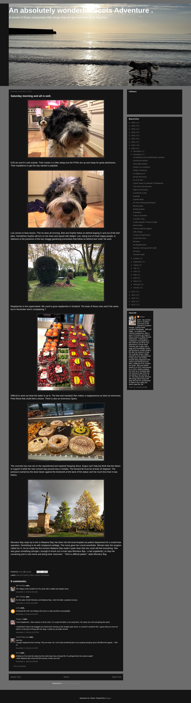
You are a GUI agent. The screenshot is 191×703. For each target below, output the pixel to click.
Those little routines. (140, 164)
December (137, 151)
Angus (142, 317)
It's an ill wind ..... (139, 180)
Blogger (108, 698)
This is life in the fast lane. (142, 186)
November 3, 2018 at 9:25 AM (27, 603)
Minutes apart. (138, 206)
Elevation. (136, 241)
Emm (18, 653)
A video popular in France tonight (145, 222)
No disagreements (139, 245)
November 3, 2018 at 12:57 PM (27, 632)
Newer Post (16, 677)
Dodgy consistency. (140, 170)
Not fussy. (136, 251)
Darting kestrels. (139, 209)
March (135, 281)
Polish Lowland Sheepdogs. (39, 575)
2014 (133, 301)
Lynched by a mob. (140, 193)
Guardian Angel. (139, 254)
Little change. (138, 232)
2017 (133, 292)
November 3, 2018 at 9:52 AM (27, 614)
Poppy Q (19, 619)
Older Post (116, 677)
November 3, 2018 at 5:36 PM (27, 661)
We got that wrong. (140, 177)
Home (66, 677)
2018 (133, 148)
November (137, 154)
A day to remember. (140, 216)
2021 (133, 139)
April (135, 278)
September (137, 262)
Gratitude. (136, 196)
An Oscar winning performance (144, 203)
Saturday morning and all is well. (145, 248)
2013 (133, 305)
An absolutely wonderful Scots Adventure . (81, 10)
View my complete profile (138, 387)
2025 (133, 126)
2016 (133, 295)
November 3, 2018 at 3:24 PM (27, 648)
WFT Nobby (20, 586)
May (135, 275)
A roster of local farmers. (142, 235)
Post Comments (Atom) (71, 683)
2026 (133, 123)
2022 (133, 135)
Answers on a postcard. (141, 167)
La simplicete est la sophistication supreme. (149, 157)
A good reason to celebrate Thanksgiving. (148, 183)
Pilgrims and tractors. (140, 190)
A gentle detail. (138, 199)
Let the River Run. (139, 238)
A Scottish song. (139, 219)
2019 (133, 145)
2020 (133, 142)
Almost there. (138, 225)
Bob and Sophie (22, 575)
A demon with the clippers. (142, 229)
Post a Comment (20, 666)
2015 (133, 298)
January (136, 288)
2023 (133, 132)
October (136, 258)
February (136, 284)
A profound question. (140, 160)
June (135, 271)
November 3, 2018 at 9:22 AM (27, 592)
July (135, 268)
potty (18, 608)
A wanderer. (137, 212)
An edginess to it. (139, 174)
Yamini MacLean (22, 637)
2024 (133, 129)
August (136, 265)
